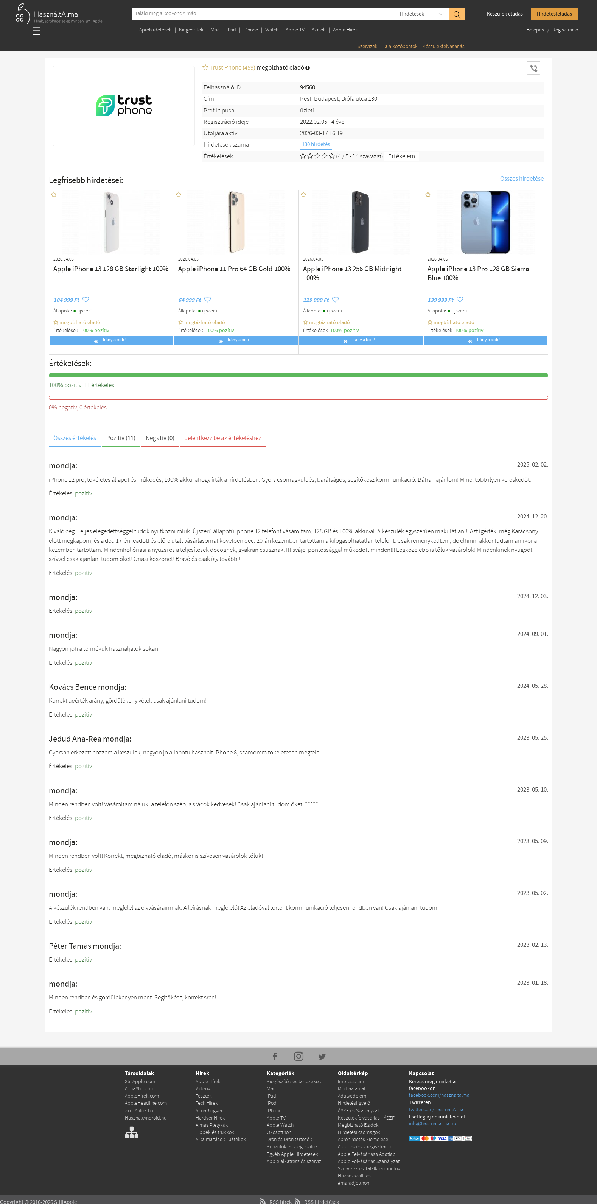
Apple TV (295, 30)
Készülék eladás (505, 14)
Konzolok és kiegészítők (292, 1143)
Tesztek (204, 1095)
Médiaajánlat (351, 1088)
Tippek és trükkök (215, 1129)
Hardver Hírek (210, 1116)
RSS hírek (275, 1197)
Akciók (319, 30)
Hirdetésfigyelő (354, 1102)
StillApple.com (140, 1081)
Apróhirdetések (155, 30)
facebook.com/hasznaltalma (439, 1095)
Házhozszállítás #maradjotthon (354, 1174)
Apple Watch (280, 1122)
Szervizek (368, 46)
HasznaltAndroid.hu (145, 1116)
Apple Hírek (345, 30)
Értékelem (401, 156)
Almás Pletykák (212, 1122)
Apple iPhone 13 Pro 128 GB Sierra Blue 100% (479, 268)
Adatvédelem (352, 1095)
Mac (215, 30)
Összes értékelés (74, 438)
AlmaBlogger (209, 1109)
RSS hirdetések (315, 1197)
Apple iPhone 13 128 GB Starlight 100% (97, 268)
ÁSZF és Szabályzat (358, 1109)
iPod (272, 1102)
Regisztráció (565, 30)
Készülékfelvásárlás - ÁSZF (366, 1116)
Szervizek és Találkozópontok (369, 1164)
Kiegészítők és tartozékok (294, 1081)
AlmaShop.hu (139, 1088)
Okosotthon (279, 1129)
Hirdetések (412, 14)
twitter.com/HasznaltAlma (436, 1109)
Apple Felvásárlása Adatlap (367, 1150)
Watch (271, 30)
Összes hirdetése (522, 179)
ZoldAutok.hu (139, 1109)
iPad (231, 30)
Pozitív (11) (120, 438)
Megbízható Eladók (358, 1122)
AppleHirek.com (142, 1095)
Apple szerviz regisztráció (364, 1143)
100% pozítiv (95, 330)
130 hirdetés (316, 144)
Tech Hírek (207, 1102)
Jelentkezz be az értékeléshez (223, 438)
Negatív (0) (160, 438)
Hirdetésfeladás (554, 14)
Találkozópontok (400, 46)
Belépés (536, 30)
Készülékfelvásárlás (444, 46)
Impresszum (351, 1081)
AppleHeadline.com (146, 1102)
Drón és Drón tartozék (289, 1136)
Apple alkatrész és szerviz (294, 1157)
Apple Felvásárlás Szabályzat (369, 1157)
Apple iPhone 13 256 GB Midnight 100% (347, 268)
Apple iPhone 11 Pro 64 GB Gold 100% (221, 268)
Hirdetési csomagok (359, 1129)
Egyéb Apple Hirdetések (292, 1150)
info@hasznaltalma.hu (432, 1122)
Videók (203, 1088)
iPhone (250, 30)
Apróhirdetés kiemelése (363, 1136)
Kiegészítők (191, 30)
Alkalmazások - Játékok (221, 1136)
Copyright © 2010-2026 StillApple (37, 1197)
